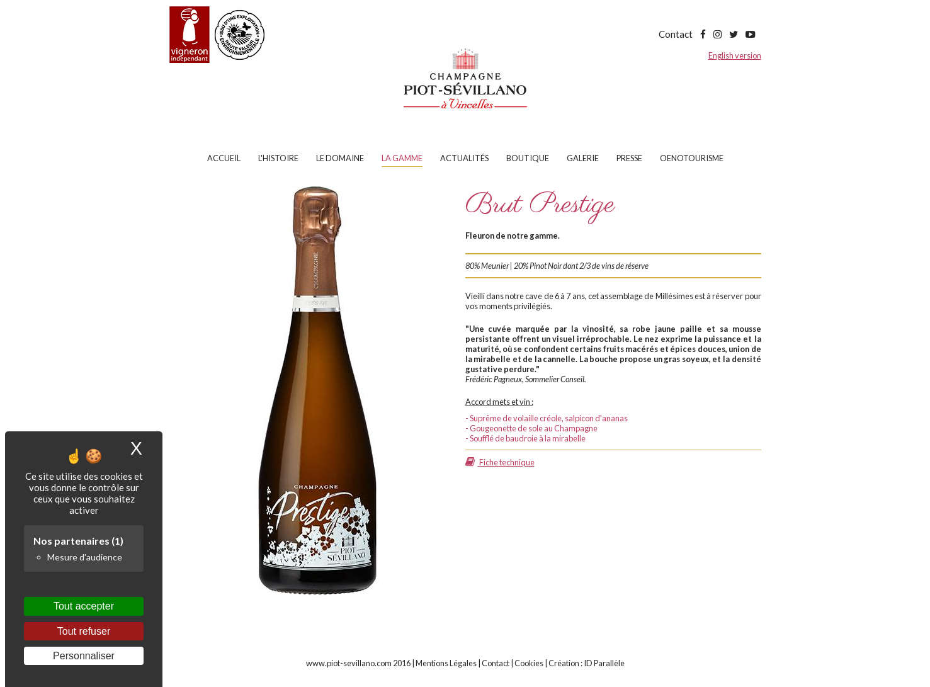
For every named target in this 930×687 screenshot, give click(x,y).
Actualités (464, 158)
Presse (629, 158)
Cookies (528, 663)
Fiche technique (500, 462)
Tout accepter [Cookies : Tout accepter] (84, 606)
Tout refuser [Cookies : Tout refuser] (83, 631)
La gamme (402, 158)
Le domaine (340, 158)
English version (734, 55)
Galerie (583, 158)
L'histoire (278, 158)
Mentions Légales (446, 663)
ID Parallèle (604, 663)
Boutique (527, 158)
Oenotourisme (691, 158)
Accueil (224, 158)
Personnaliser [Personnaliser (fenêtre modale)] (84, 655)
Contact (676, 34)
